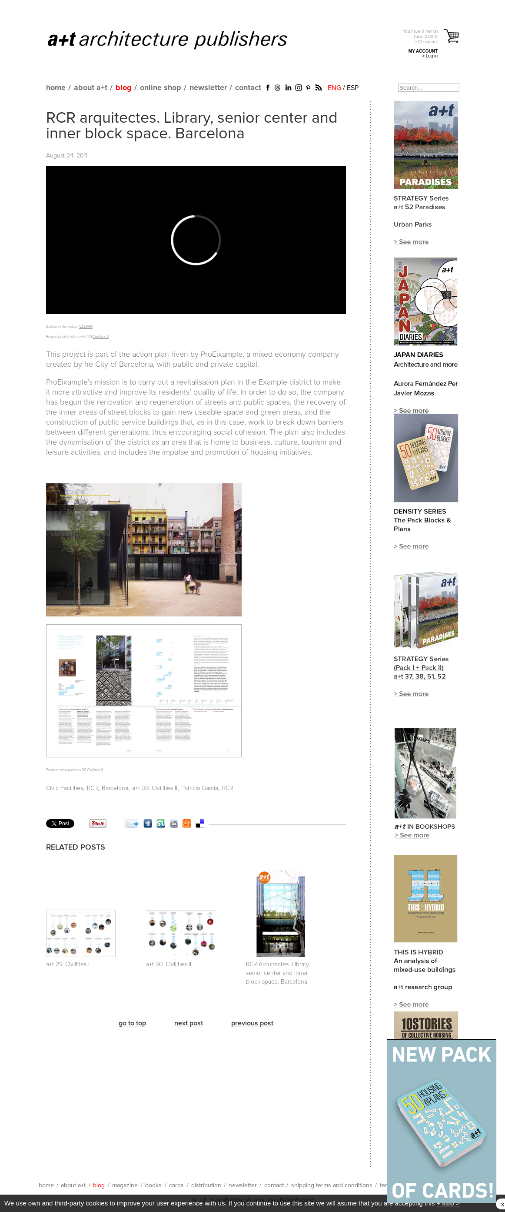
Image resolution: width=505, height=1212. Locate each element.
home (56, 88)
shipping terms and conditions (331, 1185)
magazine (125, 1185)
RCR (92, 788)
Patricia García (199, 788)
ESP (353, 87)
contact (248, 88)
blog (124, 88)
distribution (206, 1185)
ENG (334, 87)
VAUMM (86, 327)
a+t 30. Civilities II (154, 788)
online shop (160, 88)
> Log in (430, 56)
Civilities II (101, 337)
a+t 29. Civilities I (68, 964)
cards (176, 1185)
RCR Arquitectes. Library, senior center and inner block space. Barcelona (278, 973)
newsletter (208, 88)
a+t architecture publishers (178, 39)
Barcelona (115, 788)
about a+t (90, 88)
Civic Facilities (64, 788)
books (153, 1185)
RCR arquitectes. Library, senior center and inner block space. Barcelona (192, 126)
